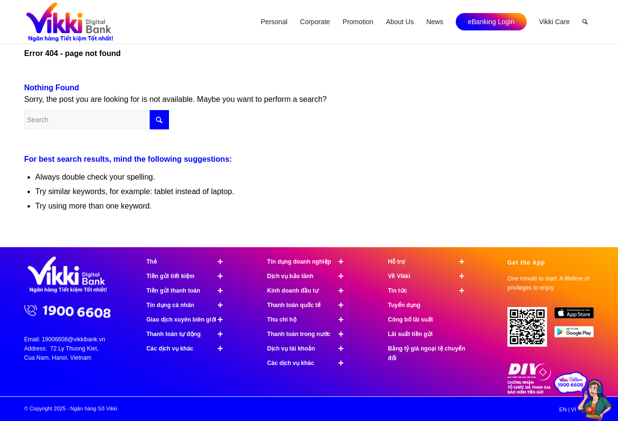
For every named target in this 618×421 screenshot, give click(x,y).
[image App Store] (577, 316)
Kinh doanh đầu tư (309, 290)
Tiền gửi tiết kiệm (188, 276)
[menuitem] (274, 21)
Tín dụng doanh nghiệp (309, 261)
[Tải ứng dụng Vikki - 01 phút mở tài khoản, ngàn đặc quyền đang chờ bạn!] (530, 330)
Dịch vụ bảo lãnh (309, 276)
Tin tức (430, 290)
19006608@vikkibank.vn (73, 339)
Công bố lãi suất (410, 319)
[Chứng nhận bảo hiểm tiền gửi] (529, 391)
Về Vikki (430, 276)
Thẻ (188, 261)
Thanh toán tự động (188, 334)
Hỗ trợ (430, 261)
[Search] (585, 21)
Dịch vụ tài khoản (309, 348)
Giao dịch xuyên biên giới (188, 319)
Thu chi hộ (309, 319)
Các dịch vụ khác (188, 348)
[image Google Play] (577, 335)
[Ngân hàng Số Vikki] (69, 21)
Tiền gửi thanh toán (188, 290)
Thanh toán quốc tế (309, 305)
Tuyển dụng (404, 305)
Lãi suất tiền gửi (410, 334)
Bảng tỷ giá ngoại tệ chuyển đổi (426, 353)
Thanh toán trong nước (309, 334)
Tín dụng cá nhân (188, 305)
